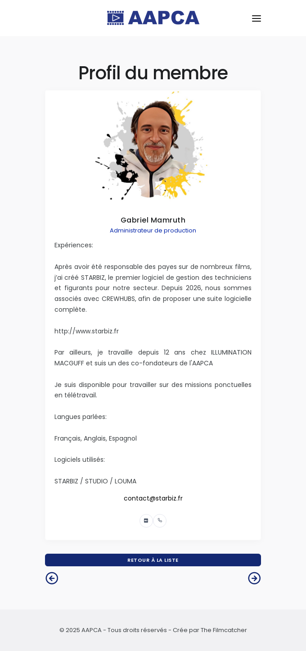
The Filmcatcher (224, 630)
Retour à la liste (153, 560)
